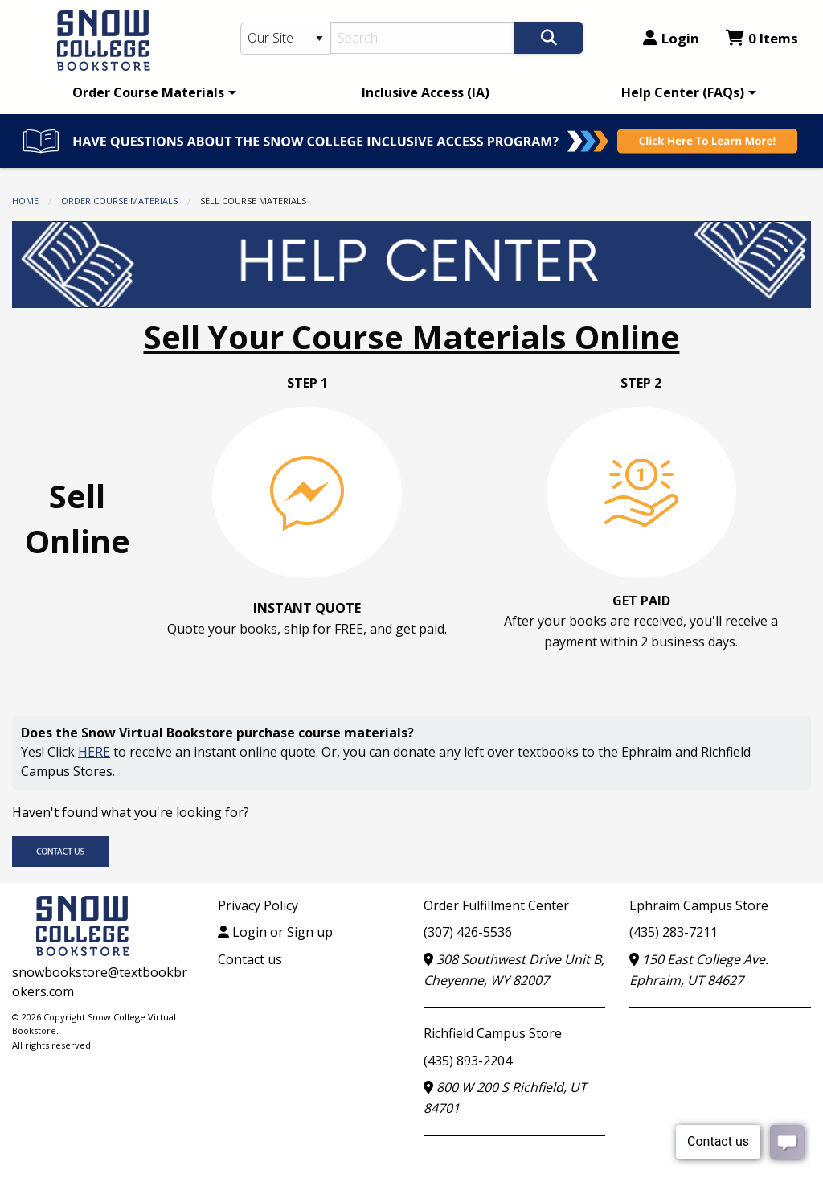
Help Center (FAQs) (682, 92)
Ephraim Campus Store (698, 905)
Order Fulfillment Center (496, 905)
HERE (94, 752)
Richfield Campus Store (493, 1033)
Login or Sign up (275, 932)
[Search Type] (285, 39)
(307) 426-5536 (468, 932)
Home (25, 201)
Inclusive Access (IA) (425, 92)
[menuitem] (151, 92)
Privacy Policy (258, 905)
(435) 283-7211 (673, 932)
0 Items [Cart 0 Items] (762, 38)
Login (671, 38)
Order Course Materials (148, 92)
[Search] (422, 38)
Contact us (250, 959)
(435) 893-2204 (468, 1060)
